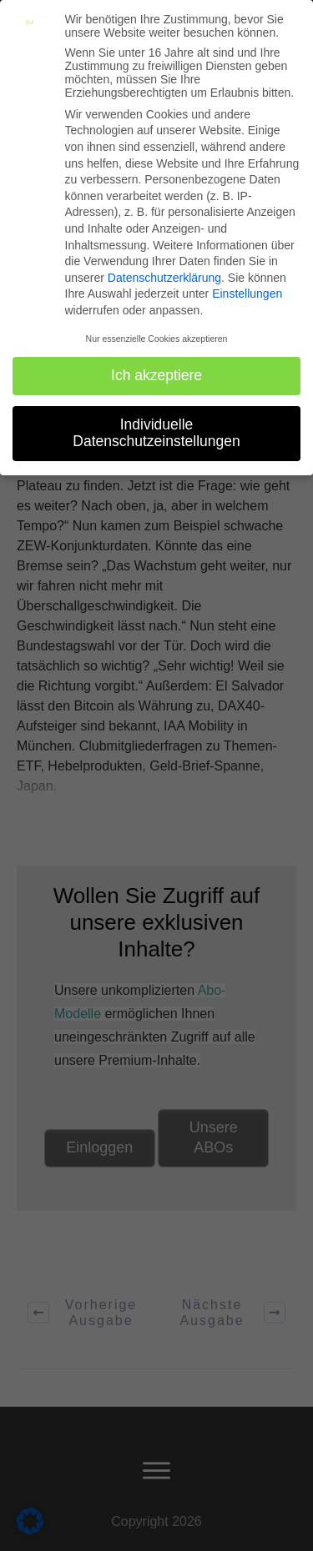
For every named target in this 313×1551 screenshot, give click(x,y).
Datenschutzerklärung (164, 277)
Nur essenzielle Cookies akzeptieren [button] (157, 339)
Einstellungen (247, 293)
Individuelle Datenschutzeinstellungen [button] (156, 432)
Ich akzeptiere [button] (156, 375)
